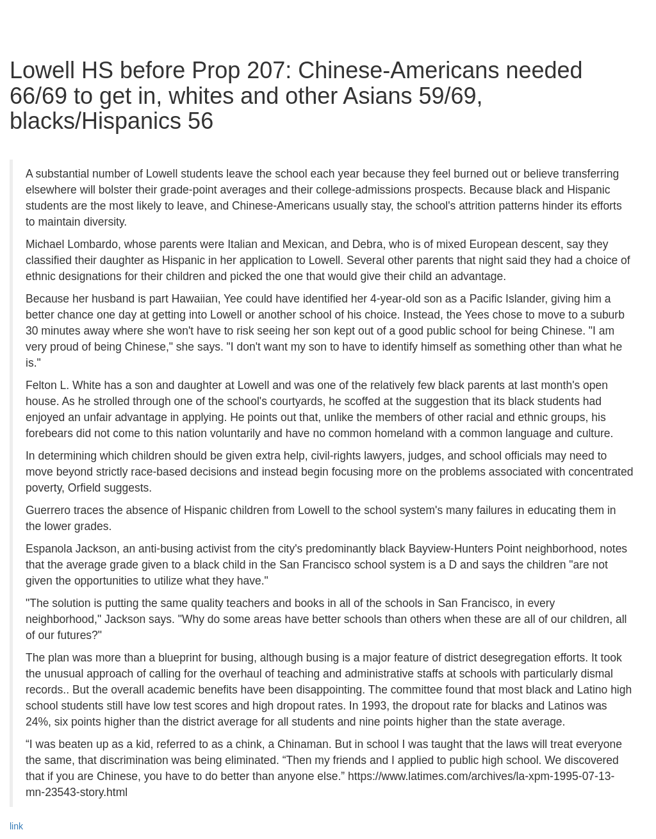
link (16, 826)
